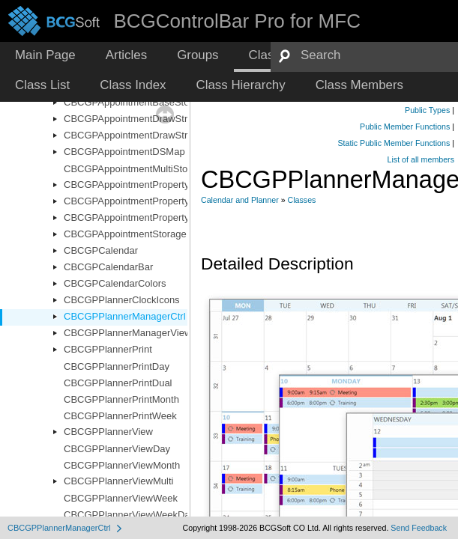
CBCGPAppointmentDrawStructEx (138, 135)
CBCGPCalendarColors (115, 283)
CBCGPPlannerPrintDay (116, 366)
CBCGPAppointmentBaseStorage (136, 102)
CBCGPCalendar (101, 250)
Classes (302, 199)
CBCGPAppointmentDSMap (124, 151)
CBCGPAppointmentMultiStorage (135, 168)
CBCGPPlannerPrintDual (118, 383)
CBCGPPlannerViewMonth (122, 465)
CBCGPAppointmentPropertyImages (142, 201)
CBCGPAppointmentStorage (125, 234)
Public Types (427, 110)
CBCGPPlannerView (108, 431)
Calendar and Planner (240, 199)
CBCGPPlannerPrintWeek (120, 415)
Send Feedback (419, 527)
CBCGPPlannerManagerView (127, 332)
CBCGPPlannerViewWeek (121, 498)
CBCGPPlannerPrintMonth (121, 399)
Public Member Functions (405, 126)
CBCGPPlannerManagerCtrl (125, 316)
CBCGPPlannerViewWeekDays (132, 514)
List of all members (421, 159)
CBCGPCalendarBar (108, 266)
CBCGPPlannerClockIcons (122, 299)
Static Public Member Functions (393, 142)
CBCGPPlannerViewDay (117, 448)
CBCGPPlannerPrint (108, 349)
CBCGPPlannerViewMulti (118, 481)
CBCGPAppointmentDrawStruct (132, 118)
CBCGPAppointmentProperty (126, 184)
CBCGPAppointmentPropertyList (134, 217)
